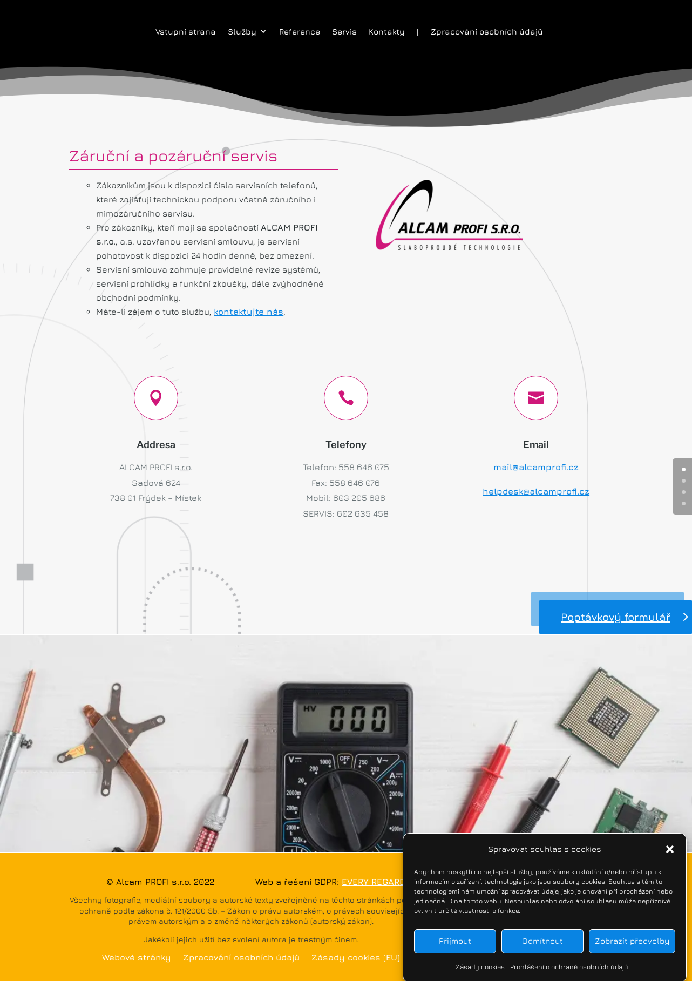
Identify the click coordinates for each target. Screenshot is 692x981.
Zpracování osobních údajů (241, 957)
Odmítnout (542, 949)
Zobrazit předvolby (632, 949)
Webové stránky (136, 957)
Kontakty (387, 31)
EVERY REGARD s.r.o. (385, 882)
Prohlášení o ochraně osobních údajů (569, 975)
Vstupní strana (185, 31)
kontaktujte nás (248, 311)
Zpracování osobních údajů (487, 31)
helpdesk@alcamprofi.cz (536, 491)
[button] (669, 857)
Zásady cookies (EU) (355, 957)
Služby (242, 31)
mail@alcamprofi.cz (536, 467)
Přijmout (455, 949)
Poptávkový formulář (615, 617)
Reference (299, 31)
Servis (344, 31)
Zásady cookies (480, 975)
